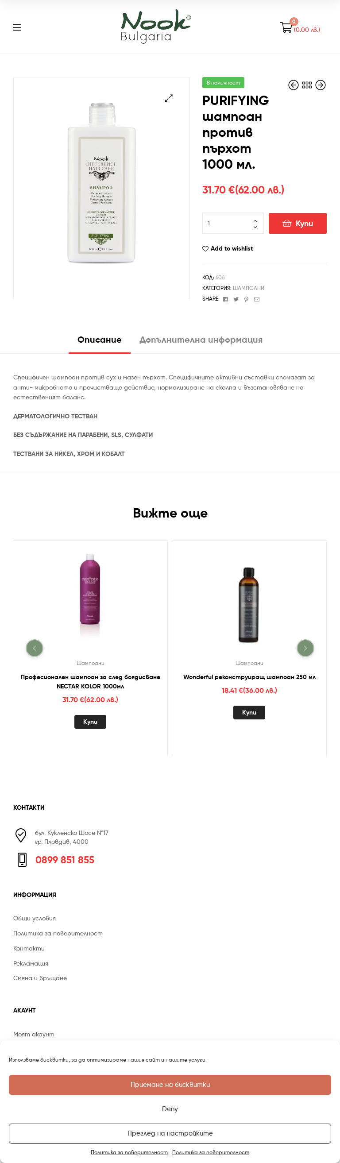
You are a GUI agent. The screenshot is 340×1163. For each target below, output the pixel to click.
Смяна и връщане (40, 977)
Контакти (29, 948)
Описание (99, 339)
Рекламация (30, 963)
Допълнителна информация (201, 339)
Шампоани (248, 288)
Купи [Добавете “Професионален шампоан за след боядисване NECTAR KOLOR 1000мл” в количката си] (90, 721)
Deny (170, 1109)
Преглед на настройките (170, 1133)
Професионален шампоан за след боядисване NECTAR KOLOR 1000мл (90, 681)
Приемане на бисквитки (170, 1085)
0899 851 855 (64, 859)
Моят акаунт (33, 1034)
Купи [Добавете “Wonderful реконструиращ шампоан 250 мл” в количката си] (249, 712)
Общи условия (34, 918)
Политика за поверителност (129, 1152)
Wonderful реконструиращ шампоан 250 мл (249, 676)
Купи (304, 223)
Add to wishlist (232, 248)
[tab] (100, 342)
